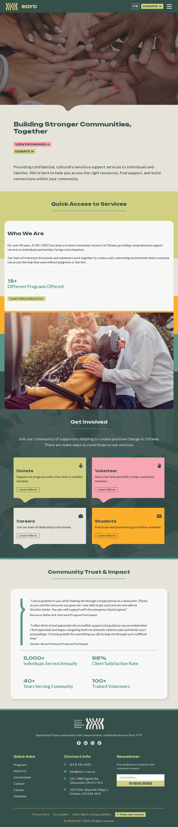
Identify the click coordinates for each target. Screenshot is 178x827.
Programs (20, 764)
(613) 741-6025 (80, 764)
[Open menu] (169, 6)
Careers (19, 790)
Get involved (22, 777)
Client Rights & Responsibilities (91, 814)
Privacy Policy (40, 814)
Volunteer (20, 796)
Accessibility (61, 814)
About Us (20, 771)
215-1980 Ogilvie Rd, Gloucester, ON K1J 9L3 (86, 780)
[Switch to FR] (135, 6)
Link (50, 477)
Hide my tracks (132, 814)
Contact (19, 783)
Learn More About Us (26, 298)
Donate (150, 6)
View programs (30, 144)
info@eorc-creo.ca (82, 771)
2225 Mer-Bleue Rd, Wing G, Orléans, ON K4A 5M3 (89, 791)
